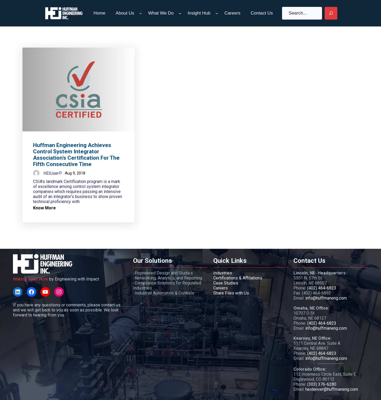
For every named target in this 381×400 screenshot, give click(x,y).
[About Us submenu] (140, 13)
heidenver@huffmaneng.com (331, 389)
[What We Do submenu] (180, 13)
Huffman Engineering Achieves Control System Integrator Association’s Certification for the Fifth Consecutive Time (76, 154)
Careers (220, 288)
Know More (44, 207)
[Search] (331, 13)
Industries (222, 272)
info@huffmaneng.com (326, 298)
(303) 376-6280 (321, 384)
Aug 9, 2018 (75, 173)
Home (99, 13)
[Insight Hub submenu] (216, 13)
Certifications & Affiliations (237, 278)
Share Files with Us (231, 293)
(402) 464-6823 (321, 288)
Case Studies (225, 283)
